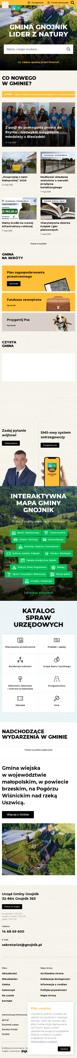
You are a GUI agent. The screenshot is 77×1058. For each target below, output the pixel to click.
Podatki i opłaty (57, 647)
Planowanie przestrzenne (20, 647)
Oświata (20, 705)
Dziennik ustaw (10, 1025)
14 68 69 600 (13, 931)
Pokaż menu (5, 5)
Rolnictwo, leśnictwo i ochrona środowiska (20, 687)
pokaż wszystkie (41, 592)
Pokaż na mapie (12, 906)
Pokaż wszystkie (39, 244)
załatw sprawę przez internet (40, 62)
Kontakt (7, 1001)
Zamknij (64, 1049)
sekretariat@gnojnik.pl (22, 945)
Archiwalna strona (51, 973)
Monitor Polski (10, 1029)
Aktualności (9, 973)
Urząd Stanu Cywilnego (57, 666)
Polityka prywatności (53, 990)
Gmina (6, 984)
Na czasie (8, 995)
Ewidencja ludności (20, 666)
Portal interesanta (59, 2)
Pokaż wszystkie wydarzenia (38, 750)
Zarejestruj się (50, 445)
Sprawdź (13, 283)
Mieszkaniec (10, 979)
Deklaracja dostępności (55, 979)
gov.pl (5, 1020)
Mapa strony (48, 995)
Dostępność (37, 2)
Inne (56, 705)
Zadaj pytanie (10, 443)
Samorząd (8, 990)
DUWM (5, 1034)
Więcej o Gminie (18, 814)
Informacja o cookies (53, 984)
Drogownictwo (56, 685)
